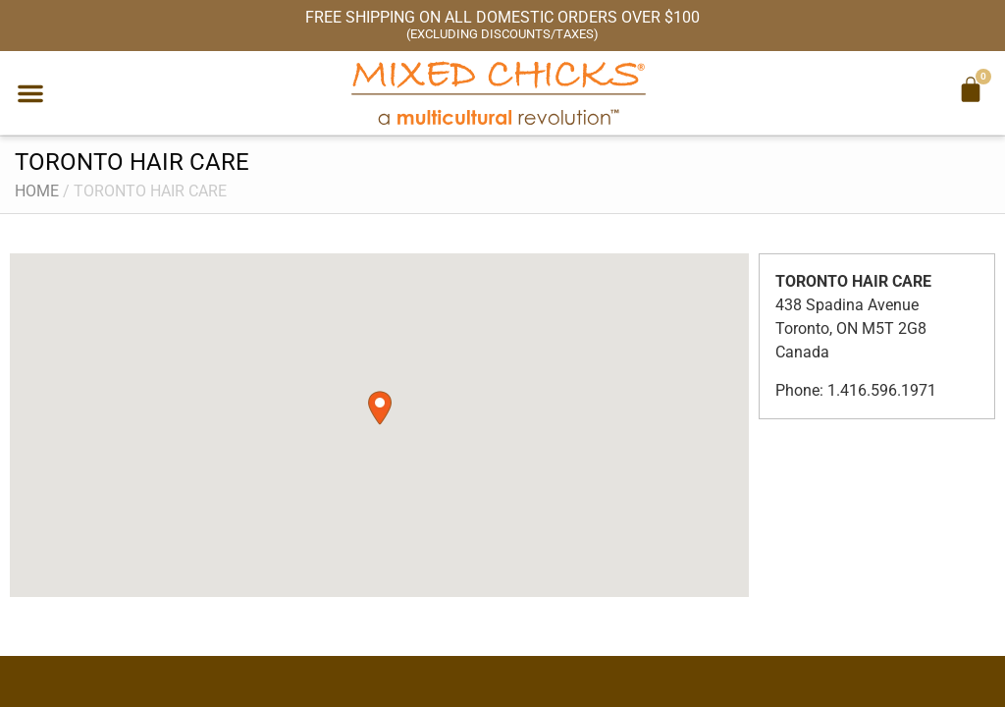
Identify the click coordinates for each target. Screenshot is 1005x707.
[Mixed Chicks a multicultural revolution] (498, 93)
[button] (30, 93)
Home (37, 191)
